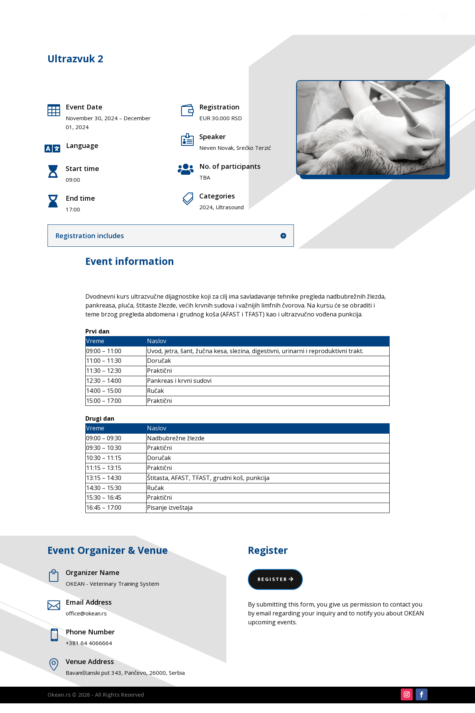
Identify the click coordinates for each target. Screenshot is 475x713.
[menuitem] (368, 15)
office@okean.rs (86, 623)
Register (272, 589)
